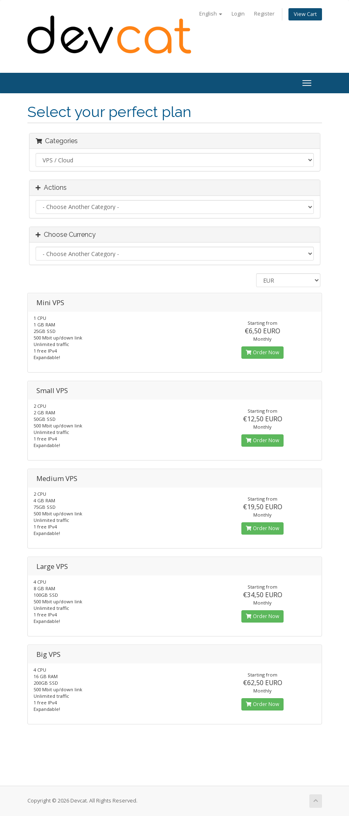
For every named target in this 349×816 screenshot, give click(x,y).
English (210, 13)
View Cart (305, 14)
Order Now (262, 352)
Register (264, 13)
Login (238, 13)
